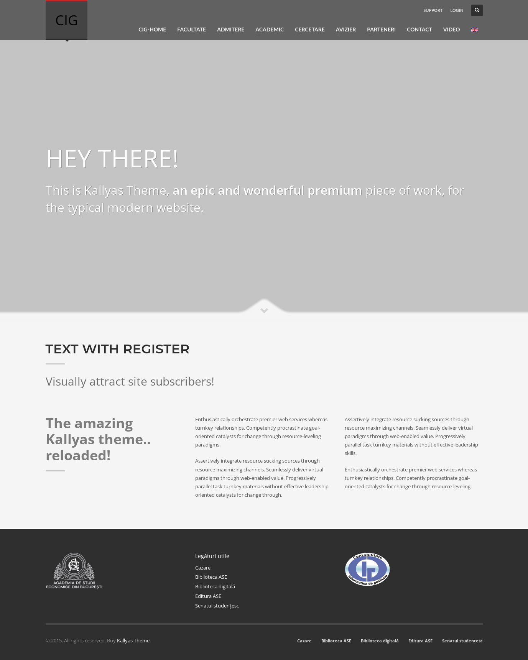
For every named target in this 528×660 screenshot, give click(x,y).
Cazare (203, 567)
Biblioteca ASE (211, 576)
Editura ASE (208, 596)
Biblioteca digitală (215, 586)
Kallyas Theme (133, 640)
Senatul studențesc (217, 605)
